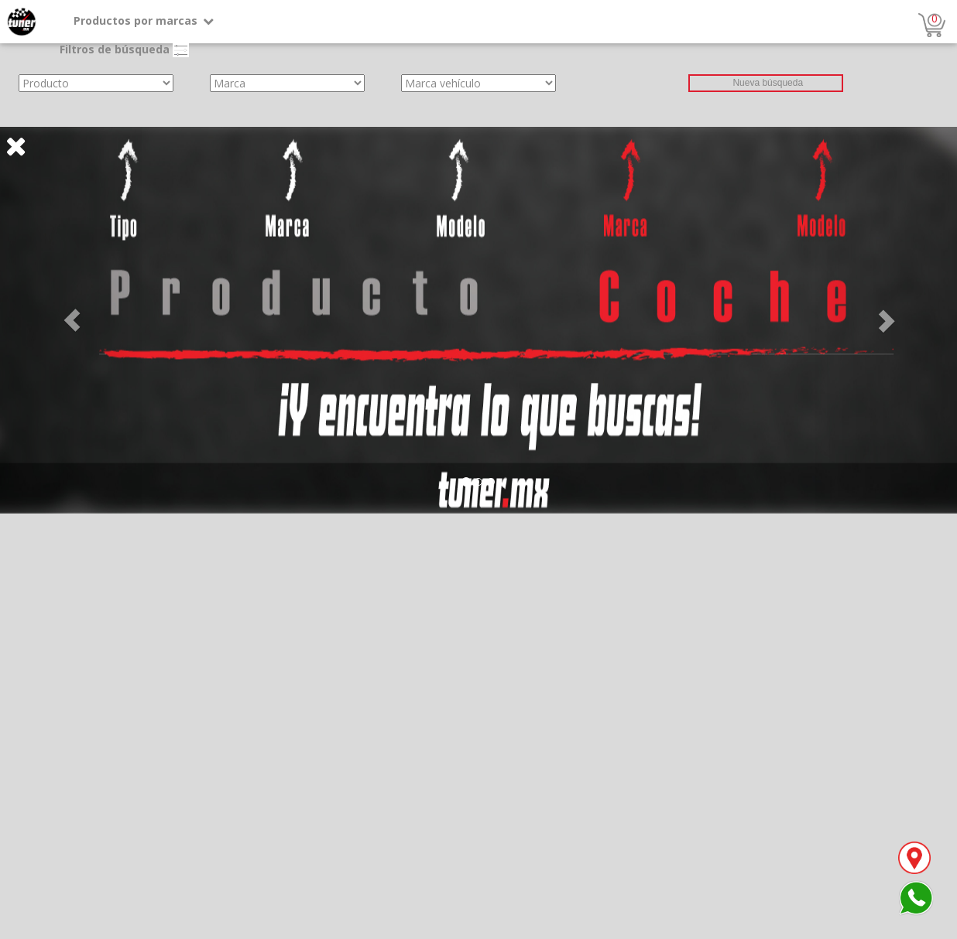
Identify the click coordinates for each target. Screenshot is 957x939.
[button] (71, 320)
